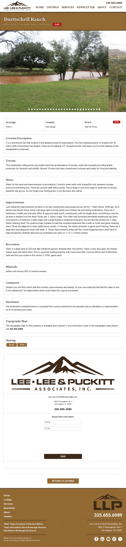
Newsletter (86, 7)
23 (86, 109)
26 (94, 109)
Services (68, 7)
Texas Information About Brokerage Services (25, 527)
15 (64, 109)
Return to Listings (63, 481)
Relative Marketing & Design (30, 540)
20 (78, 109)
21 (80, 109)
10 (51, 109)
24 (88, 109)
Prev (3, 71)
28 (99, 109)
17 (69, 109)
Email (11, 345)
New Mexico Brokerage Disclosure (20, 531)
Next (122, 71)
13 (59, 109)
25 (91, 109)
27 (96, 109)
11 (53, 109)
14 (61, 109)
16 (67, 109)
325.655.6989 (114, 2)
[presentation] (63, 442)
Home (40, 7)
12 (56, 109)
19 (75, 109)
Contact (115, 7)
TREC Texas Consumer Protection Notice (23, 524)
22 (83, 109)
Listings (53, 7)
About (102, 7)
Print (22, 345)
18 (72, 109)
